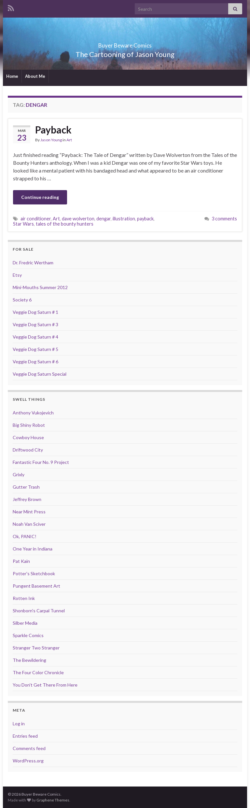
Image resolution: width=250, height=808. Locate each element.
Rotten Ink (24, 598)
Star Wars (23, 224)
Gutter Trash (26, 487)
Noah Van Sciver (29, 524)
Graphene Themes (52, 800)
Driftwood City (28, 450)
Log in (19, 723)
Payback (53, 129)
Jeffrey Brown (27, 499)
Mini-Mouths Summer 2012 (40, 287)
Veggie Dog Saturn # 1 (35, 312)
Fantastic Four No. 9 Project (41, 462)
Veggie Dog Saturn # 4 (35, 337)
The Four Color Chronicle (38, 672)
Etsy (17, 275)
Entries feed (25, 736)
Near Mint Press (29, 511)
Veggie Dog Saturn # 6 (35, 361)
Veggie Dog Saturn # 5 (35, 349)
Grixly (18, 474)
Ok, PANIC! (24, 536)
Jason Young (51, 139)
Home (12, 76)
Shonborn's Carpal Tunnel (39, 610)
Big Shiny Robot (29, 425)
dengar (103, 218)
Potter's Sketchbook (34, 573)
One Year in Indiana (32, 548)
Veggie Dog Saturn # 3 (35, 324)
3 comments (224, 218)
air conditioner (36, 218)
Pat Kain (21, 561)
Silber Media (25, 623)
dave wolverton (78, 218)
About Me (35, 76)
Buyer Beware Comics (125, 43)
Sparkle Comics (28, 635)
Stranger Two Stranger (36, 647)
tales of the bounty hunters (64, 224)
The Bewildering (29, 660)
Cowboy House (28, 437)
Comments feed (29, 748)
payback (145, 218)
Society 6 (22, 299)
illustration (124, 218)
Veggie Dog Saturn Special (39, 374)
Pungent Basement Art (36, 586)
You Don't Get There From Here (45, 685)
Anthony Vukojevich (33, 412)
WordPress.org (28, 760)
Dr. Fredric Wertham (33, 262)
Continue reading (40, 197)
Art (69, 139)
